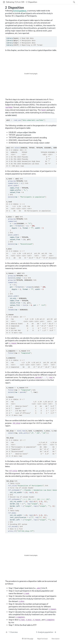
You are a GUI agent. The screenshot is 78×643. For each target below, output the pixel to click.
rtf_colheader (14, 490)
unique (29, 287)
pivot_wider (13, 185)
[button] (4, 2)
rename (11, 310)
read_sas (17, 120)
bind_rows (21, 431)
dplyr (16, 40)
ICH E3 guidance (19, 10)
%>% (12, 148)
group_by (11, 181)
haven (16, 38)
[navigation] (54, 2)
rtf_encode (12, 526)
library (9, 38)
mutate (11, 197)
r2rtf (16, 45)
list (24, 305)
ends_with (23, 433)
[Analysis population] (46, 632)
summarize (12, 183)
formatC (18, 226)
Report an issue (41, 639)
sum (15, 223)
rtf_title (12, 486)
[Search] (72, 2)
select (17, 148)
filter (11, 353)
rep (30, 492)
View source (54, 639)
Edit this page (27, 639)
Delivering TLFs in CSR (15, 2)
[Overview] (11, 632)
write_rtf (12, 531)
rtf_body (11, 513)
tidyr (16, 43)
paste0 (22, 392)
